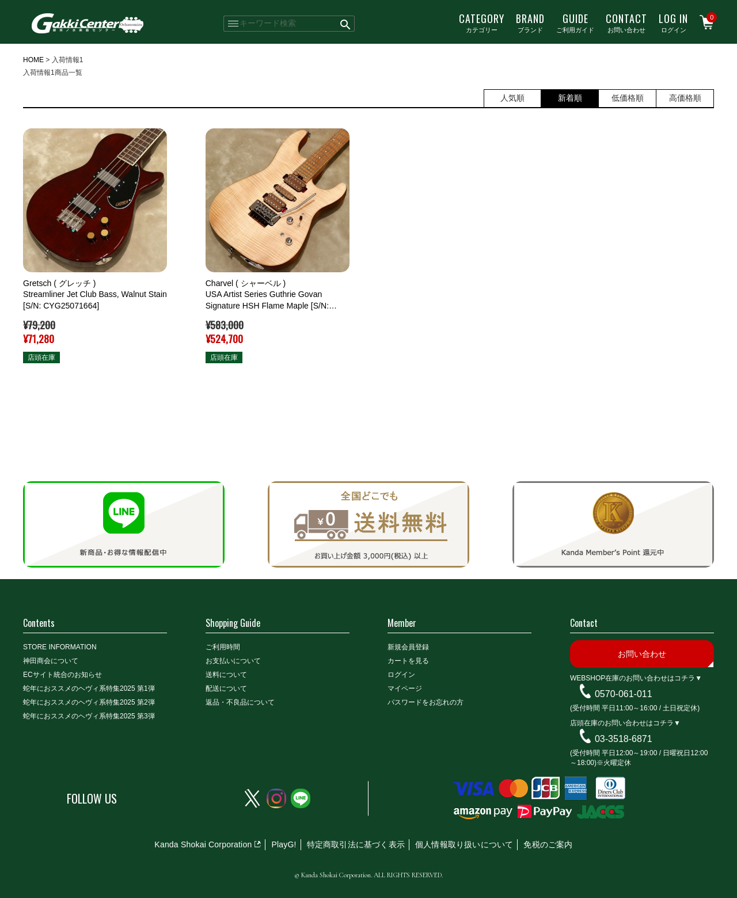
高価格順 (685, 97)
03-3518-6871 (623, 739)
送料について (226, 675)
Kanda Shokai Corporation (203, 844)
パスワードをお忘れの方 (426, 702)
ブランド (530, 22)
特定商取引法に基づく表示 (356, 844)
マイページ (405, 688)
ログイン (673, 22)
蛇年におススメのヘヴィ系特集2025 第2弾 (89, 702)
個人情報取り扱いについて (464, 844)
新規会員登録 (408, 647)
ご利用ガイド (575, 22)
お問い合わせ (626, 22)
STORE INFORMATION (60, 647)
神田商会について (50, 661)
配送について (226, 688)
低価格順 (627, 97)
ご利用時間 (223, 647)
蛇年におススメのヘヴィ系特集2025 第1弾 (89, 688)
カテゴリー (481, 22)
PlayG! (283, 844)
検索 (346, 24)
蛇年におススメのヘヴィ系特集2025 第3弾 (89, 716)
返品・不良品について (240, 702)
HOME (33, 60)
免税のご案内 (547, 844)
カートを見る (408, 661)
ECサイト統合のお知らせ (62, 675)
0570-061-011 (623, 694)
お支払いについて (233, 661)
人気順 (512, 97)
